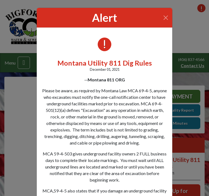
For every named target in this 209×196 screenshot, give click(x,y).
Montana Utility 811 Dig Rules (104, 63)
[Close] (166, 17)
